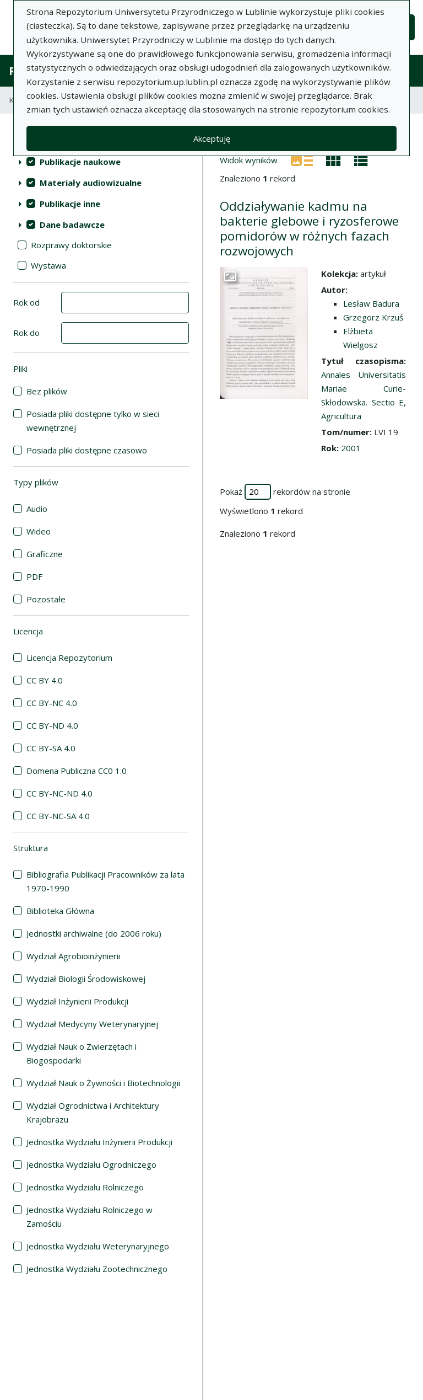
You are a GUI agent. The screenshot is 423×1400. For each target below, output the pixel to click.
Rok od (26, 302)
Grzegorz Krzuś (373, 317)
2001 (351, 447)
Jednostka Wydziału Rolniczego (85, 1187)
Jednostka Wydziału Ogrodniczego (91, 1164)
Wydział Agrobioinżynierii (73, 955)
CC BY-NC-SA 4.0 (58, 815)
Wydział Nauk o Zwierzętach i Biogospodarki (81, 1053)
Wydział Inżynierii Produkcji (77, 1001)
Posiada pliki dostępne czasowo (86, 450)
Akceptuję (211, 138)
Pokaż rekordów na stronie (285, 492)
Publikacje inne (70, 203)
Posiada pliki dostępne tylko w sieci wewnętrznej (92, 420)
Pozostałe (46, 599)
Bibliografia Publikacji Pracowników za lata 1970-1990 (105, 881)
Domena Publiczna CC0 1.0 (76, 770)
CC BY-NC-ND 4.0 (59, 793)
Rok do (26, 332)
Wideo (38, 531)
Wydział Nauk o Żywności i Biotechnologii (103, 1082)
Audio (36, 508)
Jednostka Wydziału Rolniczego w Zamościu (89, 1216)
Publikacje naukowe (80, 161)
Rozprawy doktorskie (71, 244)
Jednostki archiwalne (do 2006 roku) (93, 933)
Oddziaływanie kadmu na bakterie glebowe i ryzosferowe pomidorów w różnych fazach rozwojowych (309, 228)
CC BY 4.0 (44, 680)
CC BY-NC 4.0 (51, 702)
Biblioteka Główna (60, 910)
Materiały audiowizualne (91, 182)
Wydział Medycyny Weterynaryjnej (92, 1023)
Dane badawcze (72, 224)
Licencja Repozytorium (69, 657)
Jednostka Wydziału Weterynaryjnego (97, 1246)
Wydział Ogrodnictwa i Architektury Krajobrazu (92, 1112)
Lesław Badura (371, 303)
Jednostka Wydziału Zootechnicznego (96, 1268)
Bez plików (46, 391)
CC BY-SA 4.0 (50, 748)
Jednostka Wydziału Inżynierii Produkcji (99, 1141)
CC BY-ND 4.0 (52, 725)
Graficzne (44, 553)
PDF (34, 576)
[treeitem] (101, 161)
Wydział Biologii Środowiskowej (85, 978)
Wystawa (48, 265)
